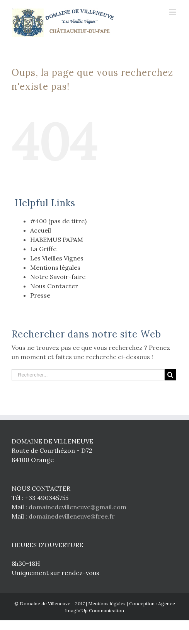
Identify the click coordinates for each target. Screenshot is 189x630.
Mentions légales (55, 267)
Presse (40, 295)
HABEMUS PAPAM (56, 239)
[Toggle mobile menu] (173, 12)
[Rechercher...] (88, 374)
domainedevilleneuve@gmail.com (77, 507)
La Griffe (43, 249)
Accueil (40, 230)
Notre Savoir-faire (57, 277)
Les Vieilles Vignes (56, 258)
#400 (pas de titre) (58, 221)
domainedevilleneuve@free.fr (72, 516)
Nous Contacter (54, 286)
